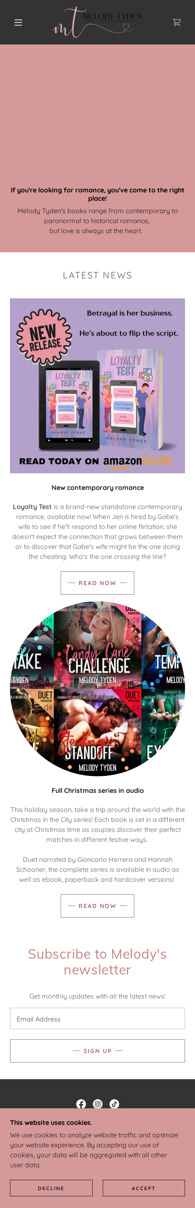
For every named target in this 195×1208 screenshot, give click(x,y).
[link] (97, 22)
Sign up (98, 1051)
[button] (18, 22)
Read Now (97, 906)
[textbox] (97, 1018)
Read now (97, 583)
